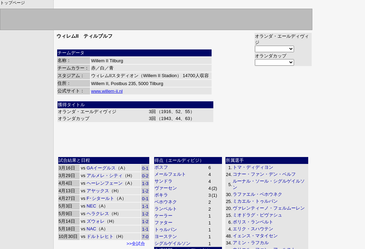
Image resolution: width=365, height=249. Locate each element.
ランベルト (165, 208)
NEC (91, 206)
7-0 (145, 236)
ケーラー (163, 215)
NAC (91, 228)
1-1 (145, 206)
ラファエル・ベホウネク (257, 194)
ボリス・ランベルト (253, 221)
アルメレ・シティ (105, 175)
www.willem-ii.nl (107, 91)
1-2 (145, 191)
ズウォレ (96, 221)
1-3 (145, 183)
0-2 (145, 175)
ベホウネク (165, 201)
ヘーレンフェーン (105, 183)
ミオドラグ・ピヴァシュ (257, 215)
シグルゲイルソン (172, 243)
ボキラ (161, 194)
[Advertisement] (184, 138)
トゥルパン (165, 229)
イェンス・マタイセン (255, 235)
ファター (163, 222)
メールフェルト (170, 174)
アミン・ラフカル (251, 242)
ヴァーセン (165, 188)
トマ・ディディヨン (253, 167)
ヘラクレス (98, 213)
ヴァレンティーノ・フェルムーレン (269, 208)
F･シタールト (100, 198)
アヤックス (98, 190)
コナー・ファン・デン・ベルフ (264, 174)
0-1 (145, 168)
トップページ (12, 2)
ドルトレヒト (100, 236)
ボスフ (161, 167)
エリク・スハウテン (253, 228)
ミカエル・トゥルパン (255, 201)
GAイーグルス (101, 167)
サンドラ (163, 181)
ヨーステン (165, 236)
